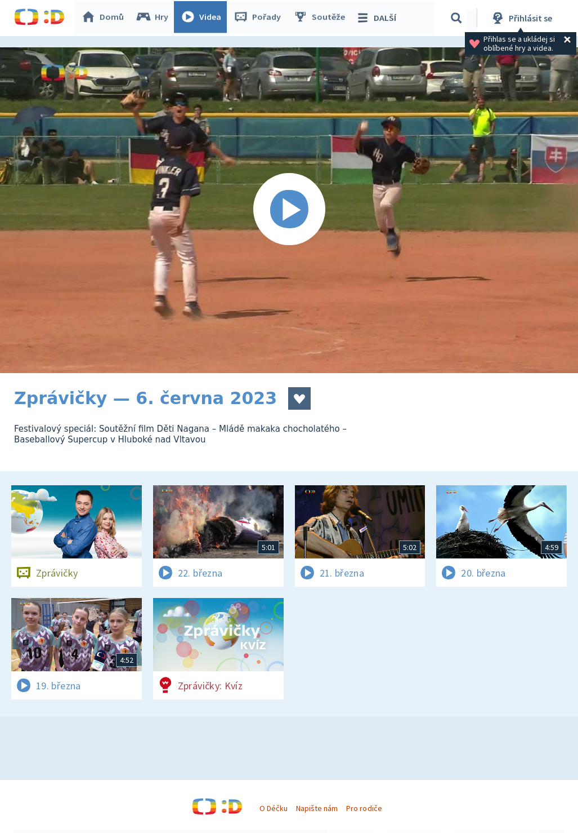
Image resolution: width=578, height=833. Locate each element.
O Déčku (273, 808)
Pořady (259, 18)
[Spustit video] (289, 210)
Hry (154, 18)
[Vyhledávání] (458, 18)
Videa (203, 18)
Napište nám (317, 808)
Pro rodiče (364, 808)
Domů (105, 18)
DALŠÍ (378, 18)
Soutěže (321, 18)
